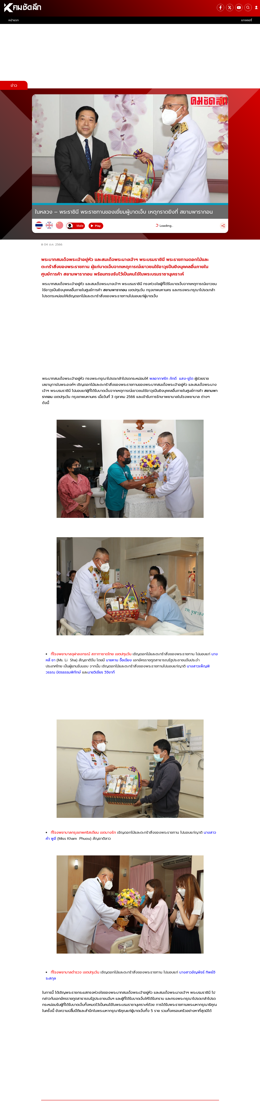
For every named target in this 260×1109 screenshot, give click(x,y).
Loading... (166, 226)
